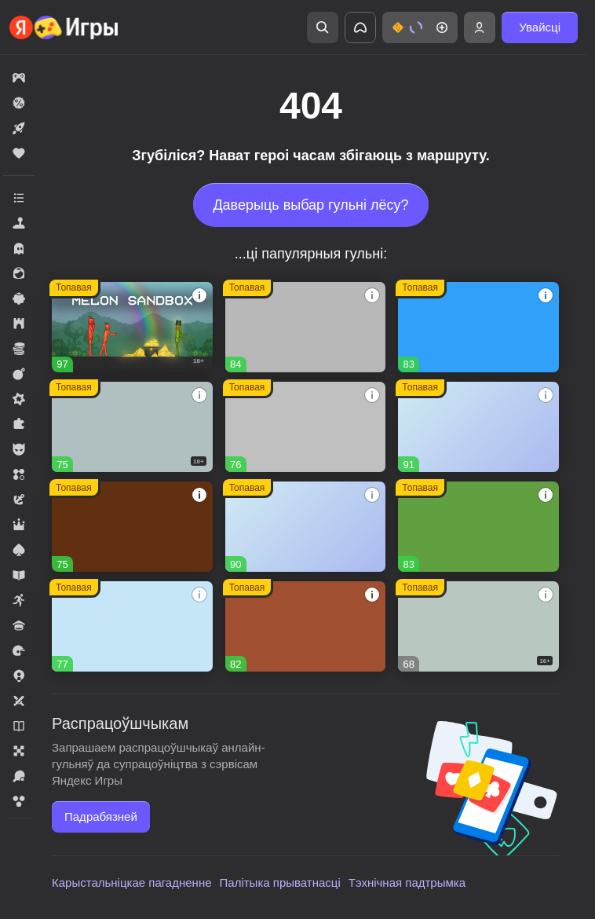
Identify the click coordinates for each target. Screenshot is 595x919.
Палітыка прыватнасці (280, 882)
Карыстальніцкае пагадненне (132, 882)
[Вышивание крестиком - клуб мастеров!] (305, 327)
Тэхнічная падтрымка (407, 882)
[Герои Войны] (478, 626)
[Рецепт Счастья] (305, 526)
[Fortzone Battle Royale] (478, 526)
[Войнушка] (305, 427)
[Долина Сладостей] (305, 626)
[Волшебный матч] (132, 626)
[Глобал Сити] (132, 526)
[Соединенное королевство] (478, 327)
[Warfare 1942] (132, 427)
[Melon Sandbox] (132, 327)
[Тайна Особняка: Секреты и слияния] (478, 427)
